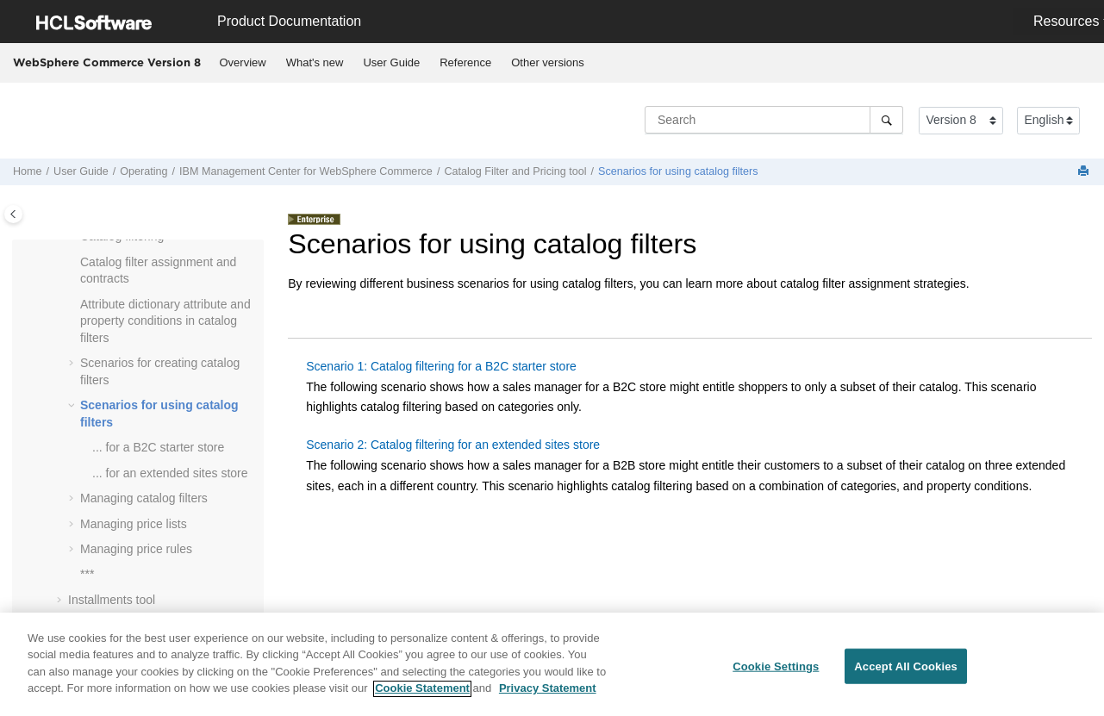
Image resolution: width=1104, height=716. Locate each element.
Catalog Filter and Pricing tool (515, 171)
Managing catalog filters (144, 498)
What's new (315, 62)
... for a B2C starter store (158, 447)
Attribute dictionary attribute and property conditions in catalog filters (165, 321)
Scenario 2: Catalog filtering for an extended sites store (453, 444)
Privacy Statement (547, 695)
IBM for (306, 171)
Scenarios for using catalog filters (678, 171)
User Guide (391, 62)
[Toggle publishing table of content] (13, 214)
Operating (143, 171)
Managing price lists (133, 524)
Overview (243, 62)
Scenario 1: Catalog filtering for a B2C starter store (441, 366)
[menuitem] (242, 63)
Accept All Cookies (905, 672)
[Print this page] (1085, 172)
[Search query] (774, 120)
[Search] (886, 120)
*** (87, 574)
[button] (73, 262)
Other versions (547, 62)
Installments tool (111, 600)
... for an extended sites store (170, 473)
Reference (465, 62)
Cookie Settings (776, 672)
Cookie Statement (422, 695)
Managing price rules (136, 549)
